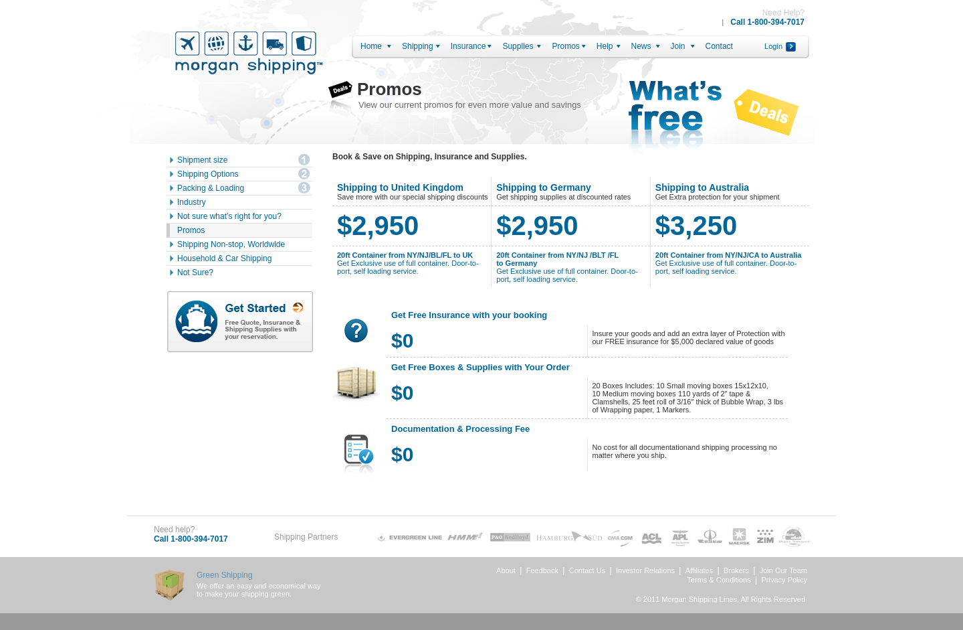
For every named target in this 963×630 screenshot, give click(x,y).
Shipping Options (207, 174)
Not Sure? (195, 272)
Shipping (417, 46)
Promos (565, 46)
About (506, 570)
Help (605, 46)
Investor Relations (645, 570)
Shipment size (202, 160)
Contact (719, 46)
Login (773, 46)
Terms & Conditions (718, 580)
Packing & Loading (210, 188)
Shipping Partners (306, 537)
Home (371, 46)
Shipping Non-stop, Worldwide (231, 244)
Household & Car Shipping (224, 258)
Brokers (736, 570)
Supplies (517, 46)
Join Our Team (783, 570)
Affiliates (699, 570)
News (641, 46)
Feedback (542, 570)
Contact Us (587, 570)
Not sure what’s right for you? (229, 216)
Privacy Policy (784, 580)
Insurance (468, 46)
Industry (191, 202)
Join (678, 46)
